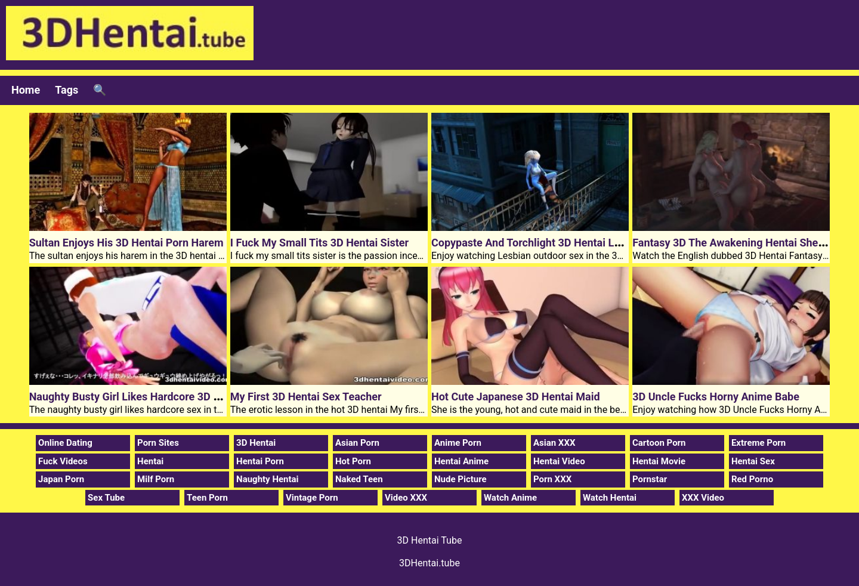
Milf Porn (155, 479)
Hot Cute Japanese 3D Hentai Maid (515, 396)
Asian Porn (357, 442)
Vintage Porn (312, 497)
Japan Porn (61, 479)
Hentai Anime (461, 461)
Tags (66, 90)
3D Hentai (256, 442)
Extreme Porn (758, 442)
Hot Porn (353, 461)
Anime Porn (457, 442)
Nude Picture (460, 479)
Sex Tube (106, 497)
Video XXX (406, 497)
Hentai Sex (753, 461)
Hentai (150, 461)
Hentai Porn (260, 461)
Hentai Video (559, 461)
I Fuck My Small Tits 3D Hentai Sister (319, 242)
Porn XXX (552, 479)
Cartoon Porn (659, 442)
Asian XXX (554, 442)
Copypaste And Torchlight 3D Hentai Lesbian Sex (548, 242)
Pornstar (649, 479)
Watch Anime (510, 497)
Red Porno (752, 479)
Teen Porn (207, 497)
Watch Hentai (609, 497)
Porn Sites (158, 442)
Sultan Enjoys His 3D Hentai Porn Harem (126, 242)
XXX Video (703, 497)
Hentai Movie (658, 461)
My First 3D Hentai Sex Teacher (306, 396)
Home (25, 90)
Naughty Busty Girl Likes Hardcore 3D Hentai (137, 396)
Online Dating (65, 442)
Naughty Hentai (267, 479)
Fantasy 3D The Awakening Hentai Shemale (737, 242)
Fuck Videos (63, 461)
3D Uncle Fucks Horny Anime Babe (715, 396)
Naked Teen (359, 479)
